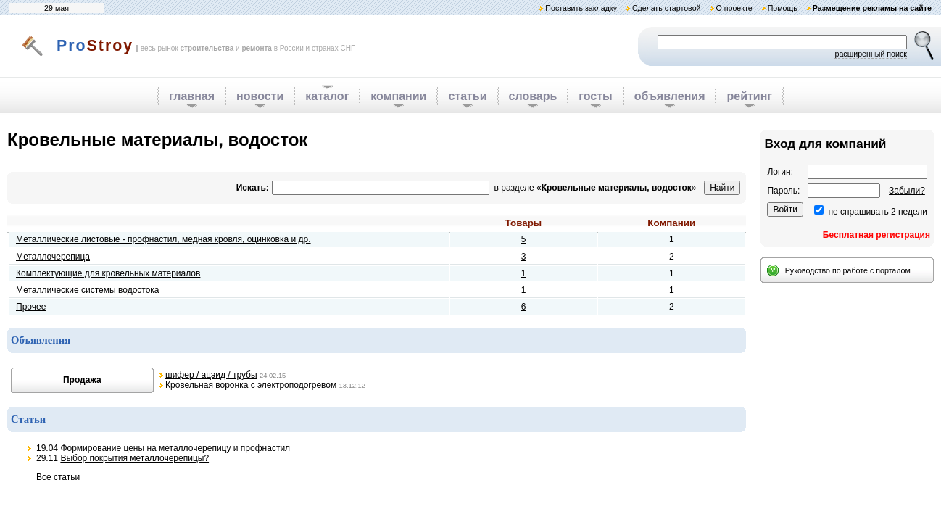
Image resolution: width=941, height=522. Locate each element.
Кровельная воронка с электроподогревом (250, 385)
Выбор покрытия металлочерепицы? (134, 458)
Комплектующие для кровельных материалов (108, 273)
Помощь (782, 8)
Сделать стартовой (666, 8)
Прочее (31, 307)
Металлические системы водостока (87, 290)
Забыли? (907, 191)
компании (398, 96)
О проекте (734, 8)
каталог (327, 96)
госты (595, 96)
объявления (669, 96)
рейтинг (749, 96)
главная (192, 96)
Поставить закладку (581, 8)
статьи (467, 96)
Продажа (82, 380)
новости (259, 96)
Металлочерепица (53, 257)
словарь (533, 96)
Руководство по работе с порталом (848, 270)
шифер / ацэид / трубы (211, 375)
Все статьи (58, 477)
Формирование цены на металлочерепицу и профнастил (175, 448)
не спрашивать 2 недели (877, 212)
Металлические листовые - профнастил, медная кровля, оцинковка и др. (163, 239)
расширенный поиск (870, 53)
